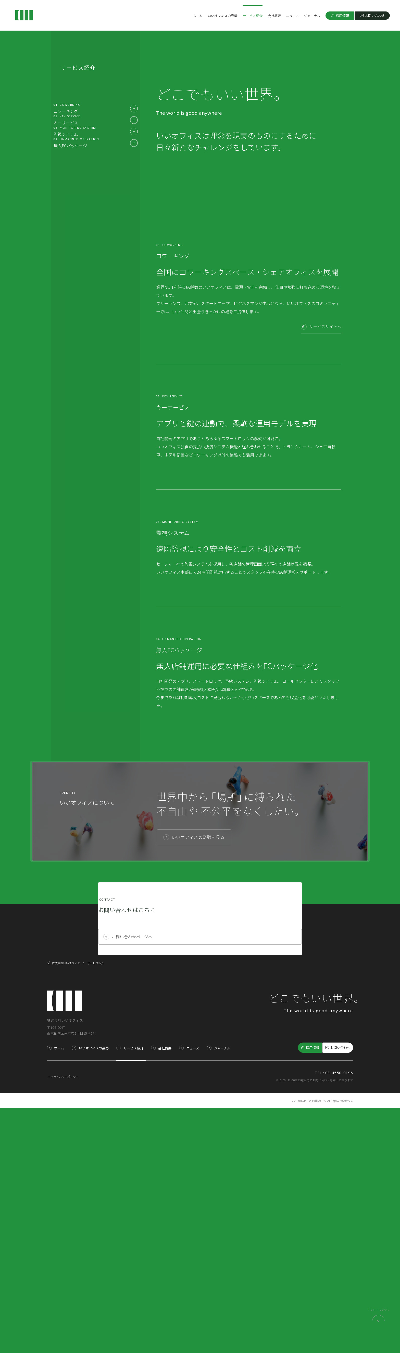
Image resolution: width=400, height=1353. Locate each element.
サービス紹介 (252, 15)
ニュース (292, 15)
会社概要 (274, 15)
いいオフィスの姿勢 (223, 15)
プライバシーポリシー (65, 1322)
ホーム (198, 15)
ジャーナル (312, 15)
